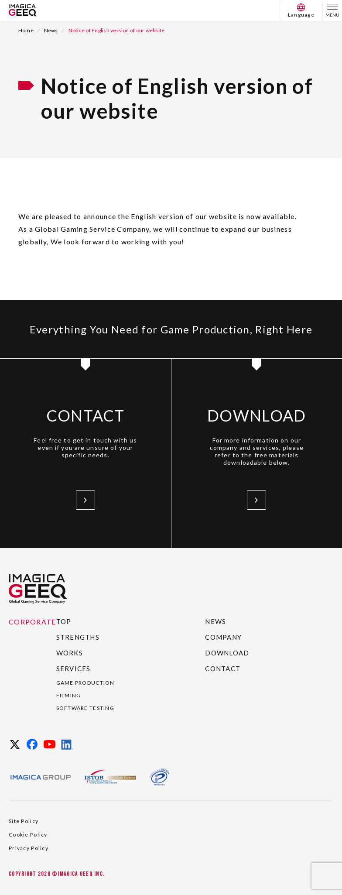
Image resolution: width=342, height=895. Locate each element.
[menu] (332, 10)
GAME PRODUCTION (85, 682)
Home (26, 30)
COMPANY (223, 637)
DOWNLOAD (227, 653)
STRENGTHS (78, 637)
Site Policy (23, 821)
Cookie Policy (28, 834)
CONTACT (222, 668)
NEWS (215, 621)
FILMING (68, 695)
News (51, 30)
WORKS (69, 653)
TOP (64, 621)
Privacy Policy (28, 848)
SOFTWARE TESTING (85, 708)
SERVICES (73, 668)
